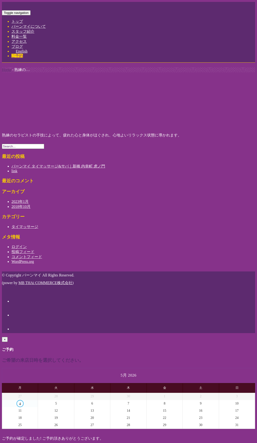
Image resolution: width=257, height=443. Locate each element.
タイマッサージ (24, 227)
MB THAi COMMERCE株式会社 (45, 283)
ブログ (17, 46)
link (14, 171)
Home (6, 70)
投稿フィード (22, 252)
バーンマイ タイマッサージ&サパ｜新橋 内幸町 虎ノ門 (58, 166)
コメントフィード (26, 257)
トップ (17, 21)
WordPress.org (22, 261)
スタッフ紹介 (22, 31)
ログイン (19, 247)
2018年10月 (21, 207)
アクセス (19, 41)
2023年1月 (20, 202)
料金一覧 (19, 36)
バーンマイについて (28, 26)
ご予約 (17, 56)
